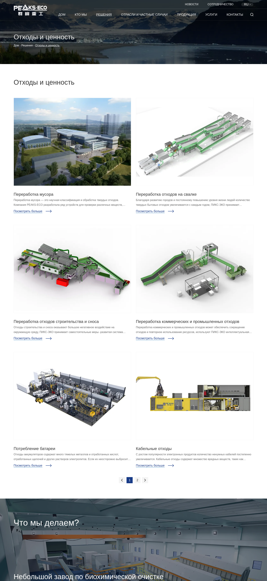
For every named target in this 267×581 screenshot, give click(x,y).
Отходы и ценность (47, 45)
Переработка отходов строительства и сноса (56, 321)
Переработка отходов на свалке (166, 194)
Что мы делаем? (46, 523)
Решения (104, 14)
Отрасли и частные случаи (144, 14)
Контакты (235, 14)
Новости (191, 4)
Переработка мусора (33, 194)
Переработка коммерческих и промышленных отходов (187, 321)
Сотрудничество (220, 4)
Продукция (186, 14)
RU (248, 4)
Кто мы (81, 14)
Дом (61, 14)
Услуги (211, 14)
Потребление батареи (34, 448)
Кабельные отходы (154, 448)
